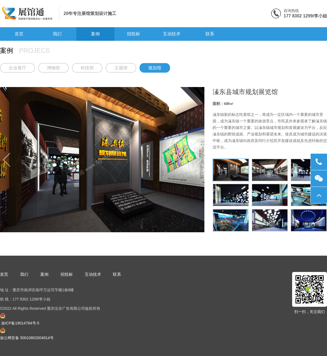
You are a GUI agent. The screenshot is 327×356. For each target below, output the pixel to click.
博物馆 (53, 68)
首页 (19, 34)
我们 (57, 34)
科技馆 (87, 68)
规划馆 (154, 68)
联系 (209, 34)
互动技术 (171, 34)
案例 (95, 34)
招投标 (133, 34)
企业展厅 (17, 68)
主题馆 (121, 68)
